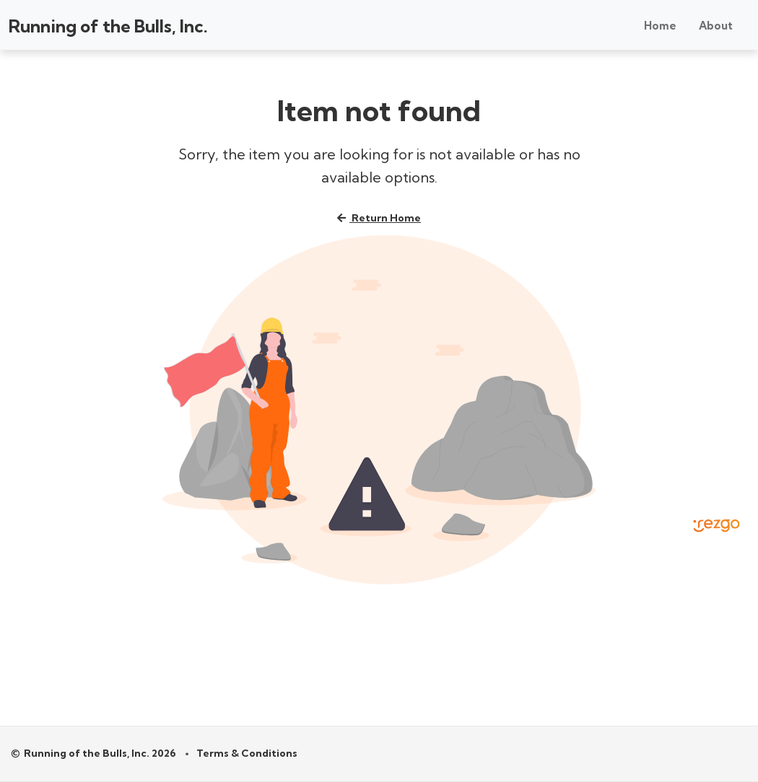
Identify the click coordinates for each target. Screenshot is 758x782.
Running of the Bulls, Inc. (108, 26)
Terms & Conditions (246, 753)
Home (660, 25)
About (716, 25)
